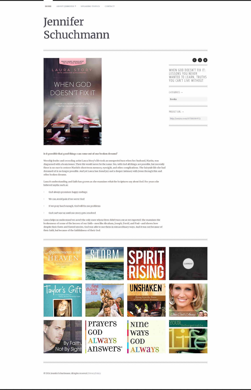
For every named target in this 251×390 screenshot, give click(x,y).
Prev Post (194, 60)
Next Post (200, 60)
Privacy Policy (94, 373)
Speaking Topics (90, 6)
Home (48, 6)
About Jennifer (65, 6)
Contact (110, 6)
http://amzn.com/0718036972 (185, 118)
